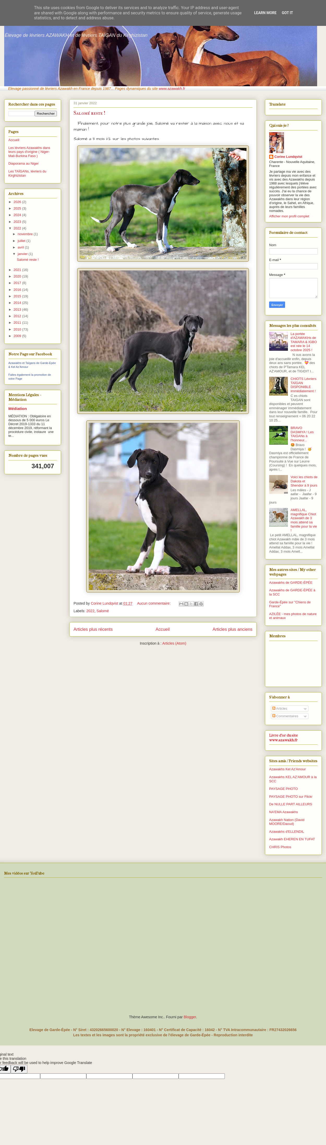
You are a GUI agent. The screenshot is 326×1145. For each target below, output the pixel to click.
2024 (18, 215)
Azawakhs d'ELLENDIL (286, 832)
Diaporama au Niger (23, 163)
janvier (23, 254)
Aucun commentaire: (154, 603)
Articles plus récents (93, 629)
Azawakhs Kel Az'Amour (287, 769)
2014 (18, 303)
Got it (287, 13)
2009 (18, 336)
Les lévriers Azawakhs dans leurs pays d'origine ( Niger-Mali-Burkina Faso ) (29, 152)
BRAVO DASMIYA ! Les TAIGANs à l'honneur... (302, 434)
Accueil (163, 629)
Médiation (17, 408)
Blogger (190, 1017)
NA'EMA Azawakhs (283, 812)
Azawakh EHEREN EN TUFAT (292, 839)
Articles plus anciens (232, 629)
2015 (18, 296)
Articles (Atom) (174, 643)
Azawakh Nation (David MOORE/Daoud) (286, 822)
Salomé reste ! (89, 113)
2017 (18, 283)
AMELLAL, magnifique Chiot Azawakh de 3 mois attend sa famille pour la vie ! (304, 520)
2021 (18, 270)
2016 (18, 290)
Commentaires (285, 716)
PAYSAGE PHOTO (283, 789)
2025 (18, 208)
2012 (18, 316)
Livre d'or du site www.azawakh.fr (283, 737)
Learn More (265, 13)
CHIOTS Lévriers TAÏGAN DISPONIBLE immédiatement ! (303, 385)
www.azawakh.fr (172, 88)
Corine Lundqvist (288, 157)
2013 (18, 309)
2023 (18, 222)
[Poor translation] (19, 1069)
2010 (18, 329)
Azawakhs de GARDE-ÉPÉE (290, 583)
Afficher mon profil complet (289, 216)
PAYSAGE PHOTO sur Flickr (290, 797)
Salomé (102, 611)
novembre (26, 234)
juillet (22, 241)
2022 (90, 611)
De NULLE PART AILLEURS (290, 804)
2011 (18, 323)
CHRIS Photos (280, 847)
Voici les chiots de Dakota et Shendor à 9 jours (304, 481)
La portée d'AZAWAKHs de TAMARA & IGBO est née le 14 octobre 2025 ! (304, 342)
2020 (18, 276)
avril (21, 247)
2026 (18, 202)
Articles (279, 708)
